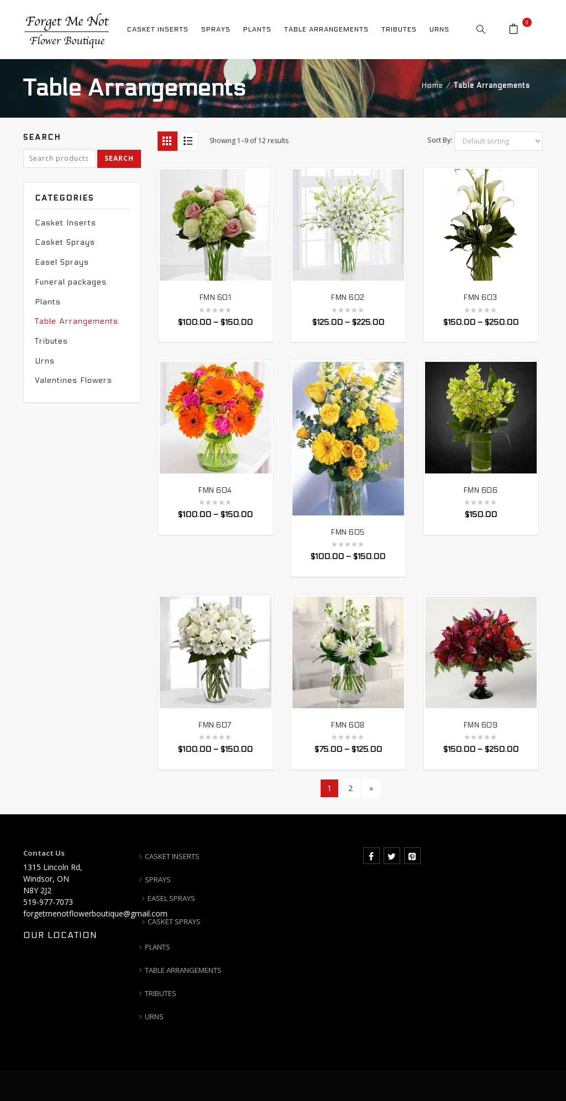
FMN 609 (481, 725)
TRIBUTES (160, 993)
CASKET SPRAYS (174, 921)
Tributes (51, 341)
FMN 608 (348, 725)
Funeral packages (71, 282)
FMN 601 (216, 297)
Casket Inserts (65, 223)
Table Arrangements (76, 321)
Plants (48, 302)
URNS (154, 1016)
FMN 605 (348, 532)
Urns (45, 361)
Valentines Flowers (73, 380)
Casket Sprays (65, 242)
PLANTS (157, 947)
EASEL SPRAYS (171, 898)
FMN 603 (480, 297)
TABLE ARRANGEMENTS (183, 970)
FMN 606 (481, 490)
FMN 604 (215, 490)
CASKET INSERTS (172, 856)
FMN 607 (215, 725)
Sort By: (440, 140)
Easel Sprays (62, 262)
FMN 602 (348, 297)
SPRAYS (158, 879)
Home (432, 85)
